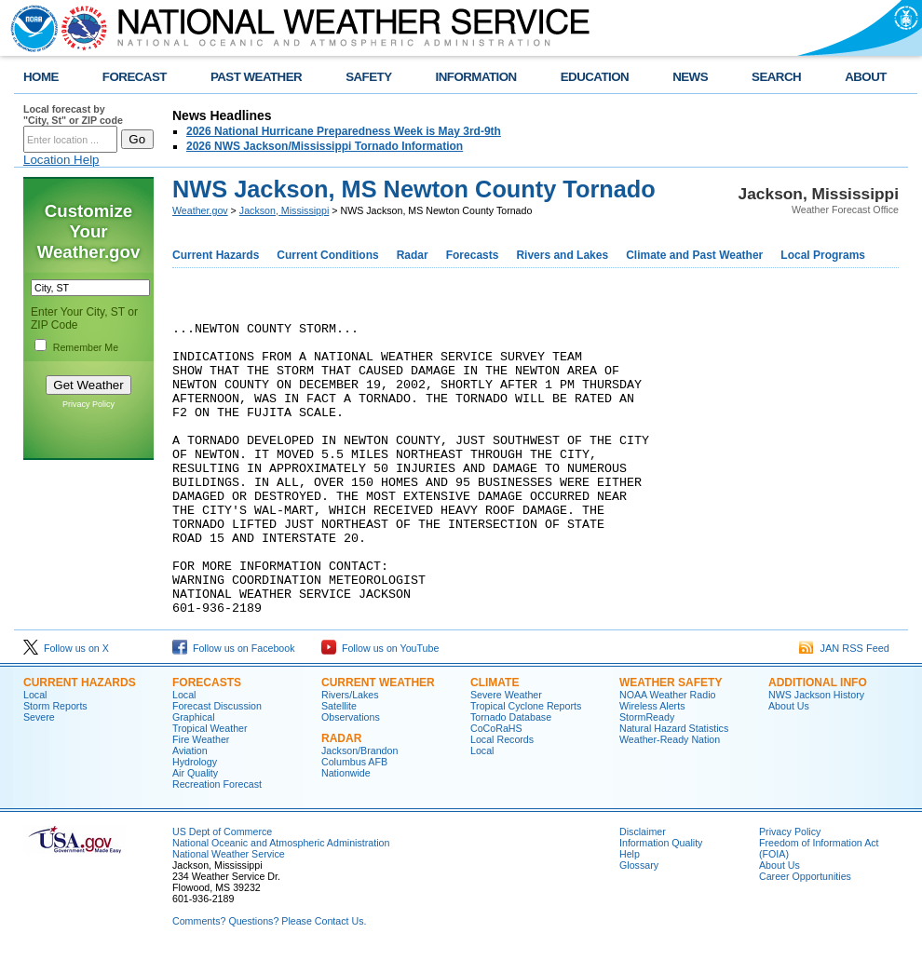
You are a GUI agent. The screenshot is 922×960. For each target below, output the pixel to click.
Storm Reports (55, 711)
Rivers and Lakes (562, 255)
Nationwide (346, 778)
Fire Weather (200, 744)
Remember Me (85, 347)
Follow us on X (66, 653)
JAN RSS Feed (844, 653)
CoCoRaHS (496, 733)
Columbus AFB (354, 767)
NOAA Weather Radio (667, 700)
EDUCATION (595, 77)
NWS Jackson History (816, 700)
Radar (412, 255)
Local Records (502, 744)
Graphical (193, 722)
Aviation (190, 756)
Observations (350, 722)
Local (35, 700)
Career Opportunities (805, 881)
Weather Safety (670, 688)
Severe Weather (506, 700)
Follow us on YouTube (380, 653)
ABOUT (866, 77)
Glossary (638, 870)
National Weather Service (228, 859)
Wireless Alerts (652, 711)
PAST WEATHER (256, 77)
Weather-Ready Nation (669, 744)
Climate (494, 688)
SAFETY (368, 77)
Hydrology (194, 767)
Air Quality (195, 778)
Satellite (339, 711)
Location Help (61, 160)
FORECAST (134, 77)
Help (629, 859)
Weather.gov (200, 210)
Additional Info (817, 688)
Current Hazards (215, 255)
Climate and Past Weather (694, 255)
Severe (39, 722)
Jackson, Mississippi (284, 210)
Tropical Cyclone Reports (525, 711)
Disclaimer (642, 837)
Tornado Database (510, 722)
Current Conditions (327, 255)
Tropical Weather (210, 733)
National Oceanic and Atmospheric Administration (280, 848)
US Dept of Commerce (222, 837)
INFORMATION (476, 77)
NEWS (690, 77)
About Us (788, 711)
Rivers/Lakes (350, 700)
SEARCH (776, 77)
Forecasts (472, 255)
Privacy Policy (88, 404)
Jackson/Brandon (359, 756)
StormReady (646, 722)
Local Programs (822, 255)
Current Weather (378, 688)
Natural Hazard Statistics (673, 733)
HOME (41, 77)
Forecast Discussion (217, 711)
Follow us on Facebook (233, 653)
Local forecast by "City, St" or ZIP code (73, 114)
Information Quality (660, 848)
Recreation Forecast (217, 789)
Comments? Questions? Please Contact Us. (269, 926)
